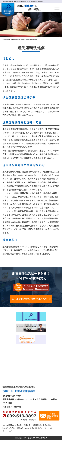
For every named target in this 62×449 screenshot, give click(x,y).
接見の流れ (7, 437)
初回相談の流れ (44, 434)
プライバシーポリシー (12, 440)
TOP (4, 434)
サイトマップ (27, 440)
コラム (41, 437)
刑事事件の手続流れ (21, 437)
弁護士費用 (32, 434)
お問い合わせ (50, 437)
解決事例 (33, 437)
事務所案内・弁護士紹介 (17, 434)
